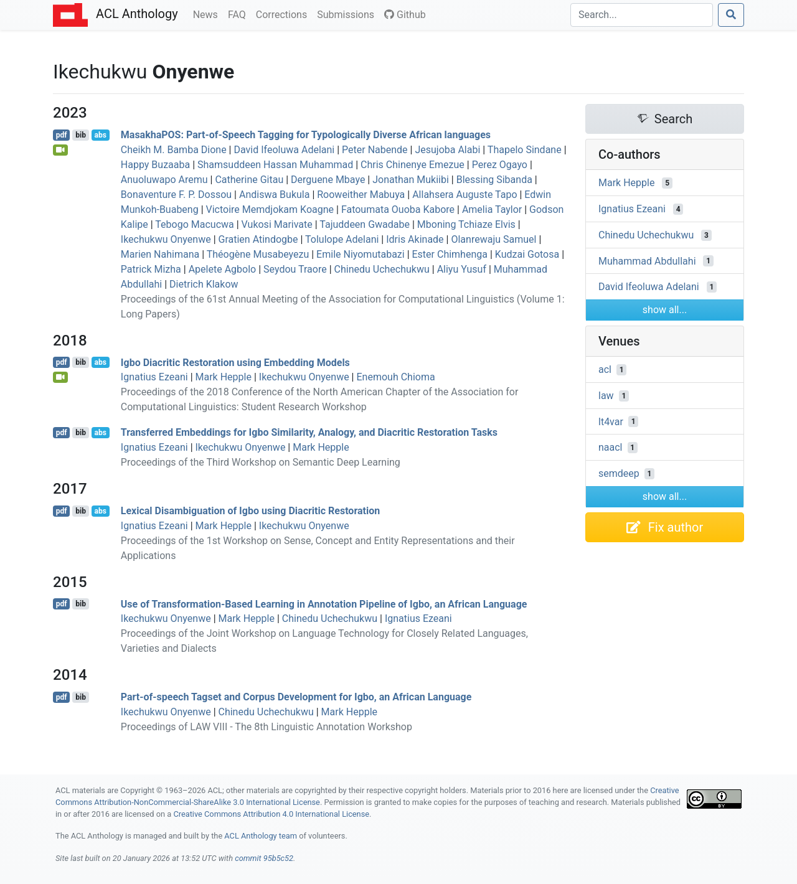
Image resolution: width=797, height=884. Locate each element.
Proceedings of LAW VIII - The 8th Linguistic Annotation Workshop (266, 727)
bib (80, 135)
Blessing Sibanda (494, 180)
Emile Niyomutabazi (360, 254)
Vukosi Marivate (277, 224)
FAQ (239, 14)
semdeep (618, 473)
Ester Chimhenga (450, 254)
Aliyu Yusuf (461, 269)
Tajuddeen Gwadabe (364, 224)
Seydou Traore (295, 269)
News (208, 14)
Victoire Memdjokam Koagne (270, 209)
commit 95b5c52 (264, 858)
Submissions (348, 14)
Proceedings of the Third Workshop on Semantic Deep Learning (260, 462)
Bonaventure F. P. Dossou (176, 194)
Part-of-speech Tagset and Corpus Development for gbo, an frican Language (296, 697)
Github (405, 15)
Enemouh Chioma (395, 377)
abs (100, 135)
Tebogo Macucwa (194, 224)
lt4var (610, 421)
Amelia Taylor (492, 209)
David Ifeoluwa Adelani (283, 150)
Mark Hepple (224, 377)
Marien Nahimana (160, 254)
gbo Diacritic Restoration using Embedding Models (235, 362)
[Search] (641, 15)
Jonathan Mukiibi (410, 180)
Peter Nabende (375, 150)
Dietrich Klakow (203, 284)
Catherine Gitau (249, 180)
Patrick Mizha (151, 269)
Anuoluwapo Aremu (164, 180)
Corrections (284, 14)
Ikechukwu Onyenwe (166, 239)
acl (604, 369)
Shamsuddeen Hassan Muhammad (275, 165)
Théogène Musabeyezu (258, 254)
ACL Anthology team (260, 835)
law (606, 396)
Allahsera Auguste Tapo (464, 194)
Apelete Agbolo (223, 269)
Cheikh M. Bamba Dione (174, 150)
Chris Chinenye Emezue (413, 165)
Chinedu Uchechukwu (382, 269)
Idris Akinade (414, 239)
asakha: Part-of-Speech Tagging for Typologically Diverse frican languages (306, 135)
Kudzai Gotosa (527, 254)
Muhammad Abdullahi (647, 260)
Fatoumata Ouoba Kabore (398, 209)
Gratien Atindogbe (258, 239)
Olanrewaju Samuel (493, 239)
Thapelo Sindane (525, 150)
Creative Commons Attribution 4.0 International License (271, 814)
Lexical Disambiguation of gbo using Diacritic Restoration (250, 511)
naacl (610, 447)
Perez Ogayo (499, 165)
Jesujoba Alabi (447, 150)
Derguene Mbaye (328, 180)
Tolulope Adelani (342, 239)
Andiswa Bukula (274, 194)
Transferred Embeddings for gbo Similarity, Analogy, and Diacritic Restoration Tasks (309, 432)
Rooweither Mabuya (361, 194)
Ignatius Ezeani (154, 377)
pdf (61, 135)
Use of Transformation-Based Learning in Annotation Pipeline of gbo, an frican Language (324, 603)
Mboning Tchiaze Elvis (466, 224)
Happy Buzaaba (155, 165)
